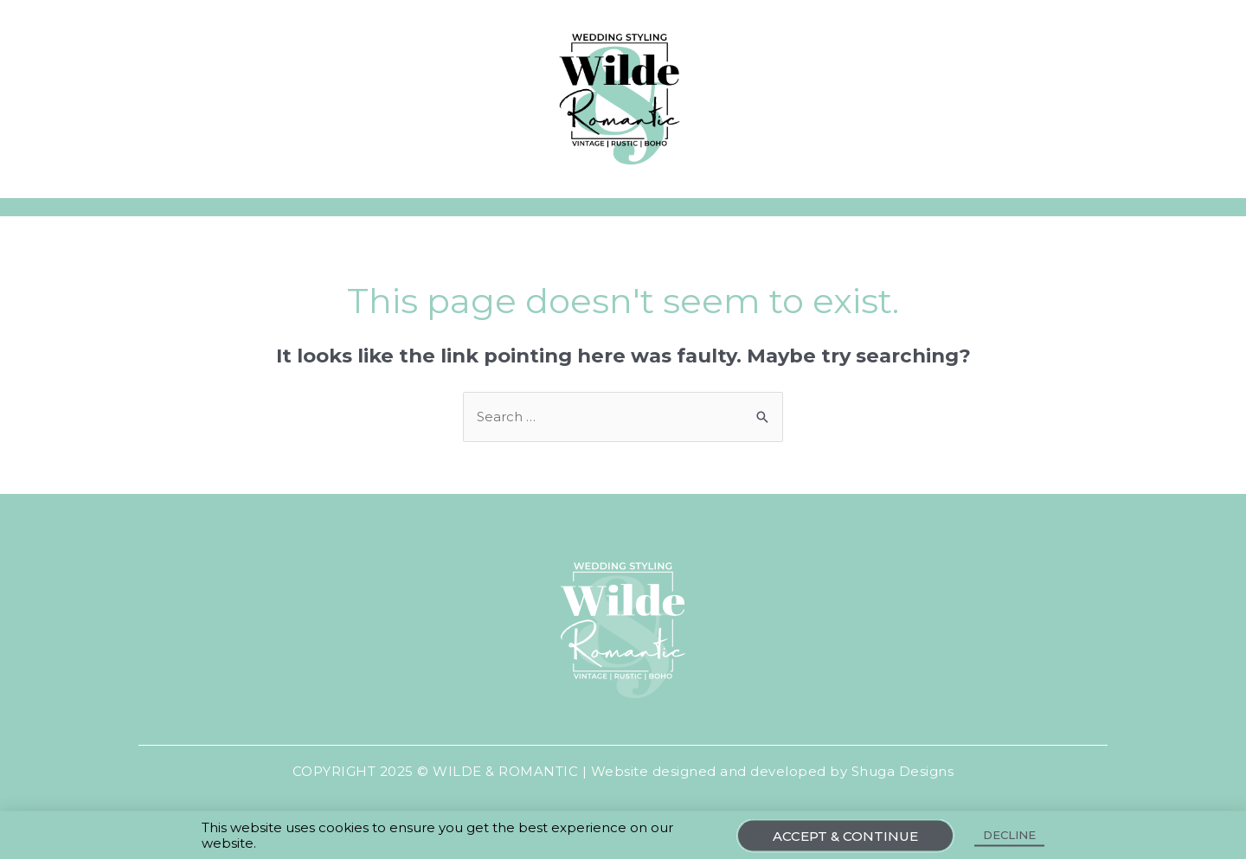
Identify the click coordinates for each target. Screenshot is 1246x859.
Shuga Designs (902, 771)
